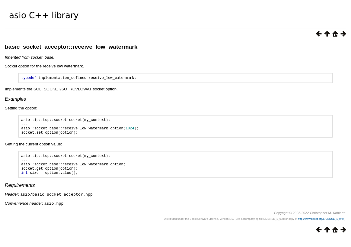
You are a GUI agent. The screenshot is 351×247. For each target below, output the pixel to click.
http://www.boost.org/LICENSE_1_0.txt (321, 227)
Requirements (20, 194)
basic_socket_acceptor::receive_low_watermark (71, 47)
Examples (15, 99)
